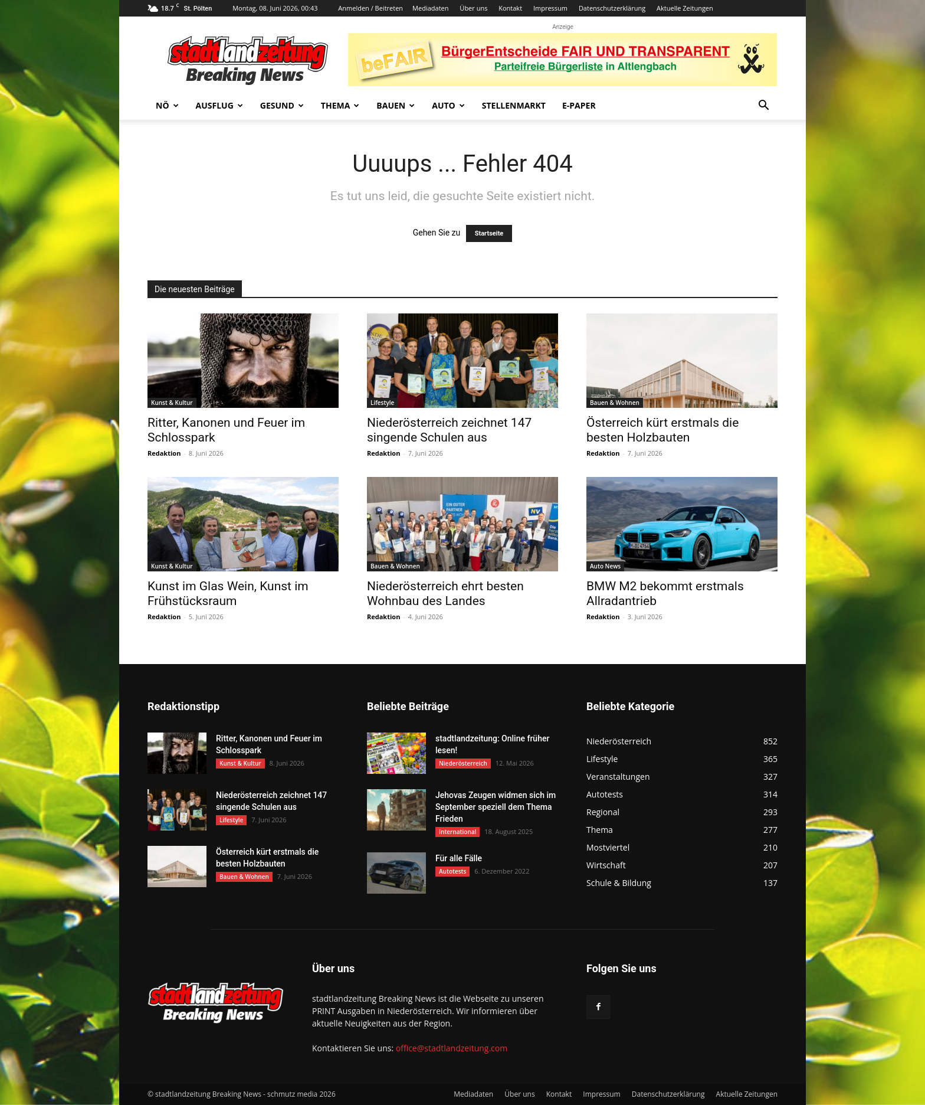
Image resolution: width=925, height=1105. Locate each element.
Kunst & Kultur (172, 402)
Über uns (473, 8)
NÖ (167, 105)
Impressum (550, 8)
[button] (763, 106)
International (457, 832)
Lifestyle (382, 402)
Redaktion (164, 453)
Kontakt (510, 8)
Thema (340, 105)
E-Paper (579, 105)
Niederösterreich (463, 763)
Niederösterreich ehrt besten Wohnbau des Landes (445, 593)
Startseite (489, 233)
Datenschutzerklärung (612, 8)
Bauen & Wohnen (614, 402)
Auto (448, 105)
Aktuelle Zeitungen (685, 8)
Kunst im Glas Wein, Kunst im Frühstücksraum (228, 593)
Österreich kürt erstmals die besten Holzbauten (662, 430)
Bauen (395, 105)
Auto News (605, 566)
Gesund (282, 105)
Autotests (452, 871)
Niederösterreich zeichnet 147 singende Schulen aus (449, 430)
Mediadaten (430, 8)
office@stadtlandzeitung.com (451, 1048)
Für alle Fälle (458, 858)
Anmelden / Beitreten (370, 8)
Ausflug (219, 105)
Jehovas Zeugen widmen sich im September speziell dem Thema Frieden (495, 806)
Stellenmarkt (514, 105)
